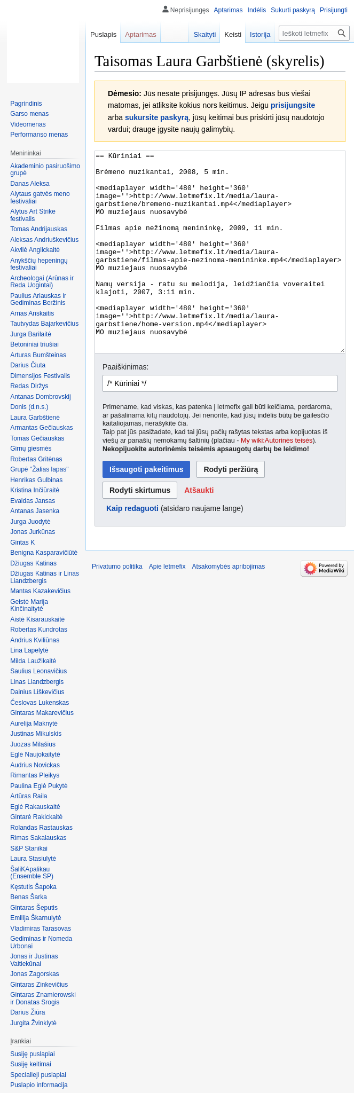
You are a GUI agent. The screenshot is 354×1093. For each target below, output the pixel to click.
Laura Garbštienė (35, 417)
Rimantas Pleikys (34, 775)
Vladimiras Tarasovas (40, 928)
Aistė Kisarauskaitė (37, 619)
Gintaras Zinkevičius (39, 984)
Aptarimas (228, 10)
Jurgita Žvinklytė (33, 1023)
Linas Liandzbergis (37, 682)
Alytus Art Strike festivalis (33, 215)
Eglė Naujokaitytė (35, 754)
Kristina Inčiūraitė (34, 490)
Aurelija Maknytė (34, 723)
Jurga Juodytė (30, 521)
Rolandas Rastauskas (41, 827)
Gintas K (22, 542)
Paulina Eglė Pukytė (38, 786)
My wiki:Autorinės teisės (276, 480)
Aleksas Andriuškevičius (44, 239)
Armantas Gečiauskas (41, 427)
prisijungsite (293, 105)
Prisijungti (334, 10)
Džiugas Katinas (33, 563)
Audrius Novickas (35, 765)
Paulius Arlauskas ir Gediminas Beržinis (38, 299)
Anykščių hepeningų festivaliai (38, 264)
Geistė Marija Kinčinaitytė (29, 605)
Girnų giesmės (30, 448)
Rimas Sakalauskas (38, 838)
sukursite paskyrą (156, 117)
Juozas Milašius (33, 744)
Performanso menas (39, 134)
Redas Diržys (29, 386)
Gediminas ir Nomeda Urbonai (41, 942)
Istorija (260, 34)
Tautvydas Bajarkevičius (44, 323)
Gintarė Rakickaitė (36, 817)
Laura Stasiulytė (33, 858)
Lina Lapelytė (29, 650)
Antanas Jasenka (34, 511)
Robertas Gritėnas (36, 459)
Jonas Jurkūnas (32, 532)
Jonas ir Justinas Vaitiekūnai (34, 960)
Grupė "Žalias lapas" (39, 469)
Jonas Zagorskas (34, 974)
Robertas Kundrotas (38, 629)
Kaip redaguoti (132, 548)
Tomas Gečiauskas (37, 438)
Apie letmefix (167, 606)
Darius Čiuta (27, 365)
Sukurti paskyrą (293, 10)
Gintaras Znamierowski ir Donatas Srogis (43, 998)
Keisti (232, 34)
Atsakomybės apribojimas (228, 606)
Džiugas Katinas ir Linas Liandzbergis (44, 577)
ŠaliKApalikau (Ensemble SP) (31, 873)
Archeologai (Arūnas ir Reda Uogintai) (42, 281)
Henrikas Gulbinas (36, 480)
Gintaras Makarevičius (42, 713)
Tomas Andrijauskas (38, 229)
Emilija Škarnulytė (35, 918)
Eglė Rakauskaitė (35, 807)
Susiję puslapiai (32, 1054)
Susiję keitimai (30, 1064)
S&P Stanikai (29, 848)
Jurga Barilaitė (30, 334)
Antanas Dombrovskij (40, 396)
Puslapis (103, 34)
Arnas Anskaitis (32, 313)
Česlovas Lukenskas (39, 702)
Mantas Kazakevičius (40, 591)
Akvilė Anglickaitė (35, 250)
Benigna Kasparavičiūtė (43, 552)
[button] (198, 530)
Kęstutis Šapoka (33, 887)
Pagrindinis (26, 103)
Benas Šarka (28, 897)
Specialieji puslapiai (38, 1075)
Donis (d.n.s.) (29, 407)
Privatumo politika (117, 606)
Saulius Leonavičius (38, 671)
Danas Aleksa (29, 183)
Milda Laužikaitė (33, 661)
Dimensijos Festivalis (40, 376)
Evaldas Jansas (32, 501)
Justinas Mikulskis (35, 733)
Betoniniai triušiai (34, 344)
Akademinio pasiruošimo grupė (45, 169)
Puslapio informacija (38, 1085)
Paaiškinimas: (125, 407)
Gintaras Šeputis (34, 907)
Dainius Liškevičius (37, 692)
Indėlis (257, 10)
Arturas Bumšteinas (38, 355)
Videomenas (28, 124)
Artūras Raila (28, 796)
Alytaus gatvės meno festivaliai (39, 197)
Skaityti (204, 34)
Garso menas (29, 113)
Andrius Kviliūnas (34, 640)
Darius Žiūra (27, 1012)
